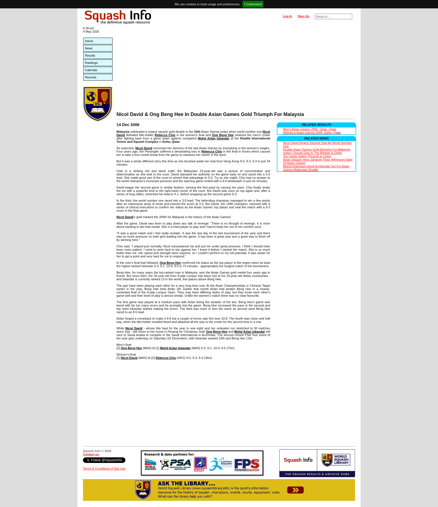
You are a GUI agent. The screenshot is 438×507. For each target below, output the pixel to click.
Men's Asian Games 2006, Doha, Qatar (309, 129)
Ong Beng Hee (223, 135)
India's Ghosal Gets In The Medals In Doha (312, 152)
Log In (287, 16)
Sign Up (303, 16)
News (89, 48)
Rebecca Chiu (165, 135)
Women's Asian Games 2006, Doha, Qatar (312, 132)
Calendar (91, 70)
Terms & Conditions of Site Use (104, 468)
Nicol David (143, 148)
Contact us (91, 454)
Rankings (91, 62)
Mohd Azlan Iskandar (213, 138)
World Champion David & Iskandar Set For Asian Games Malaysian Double (316, 168)
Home (89, 41)
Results (90, 55)
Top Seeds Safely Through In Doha (307, 156)
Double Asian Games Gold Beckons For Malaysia (316, 149)
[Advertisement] (235, 70)
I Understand (253, 4)
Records (90, 77)
